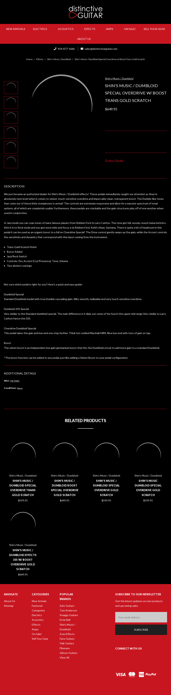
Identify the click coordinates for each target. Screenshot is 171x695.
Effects (91, 28)
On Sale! (130, 28)
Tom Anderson (68, 610)
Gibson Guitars (68, 652)
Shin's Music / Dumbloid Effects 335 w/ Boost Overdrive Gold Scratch (22, 560)
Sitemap (8, 605)
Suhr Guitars (67, 605)
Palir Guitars (67, 643)
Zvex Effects (67, 634)
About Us (85, 38)
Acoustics (67, 28)
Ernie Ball (65, 619)
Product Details (115, 160)
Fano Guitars (67, 638)
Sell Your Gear (154, 28)
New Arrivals (15, 28)
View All (64, 657)
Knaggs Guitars (69, 615)
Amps (111, 28)
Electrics (41, 28)
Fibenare (65, 648)
